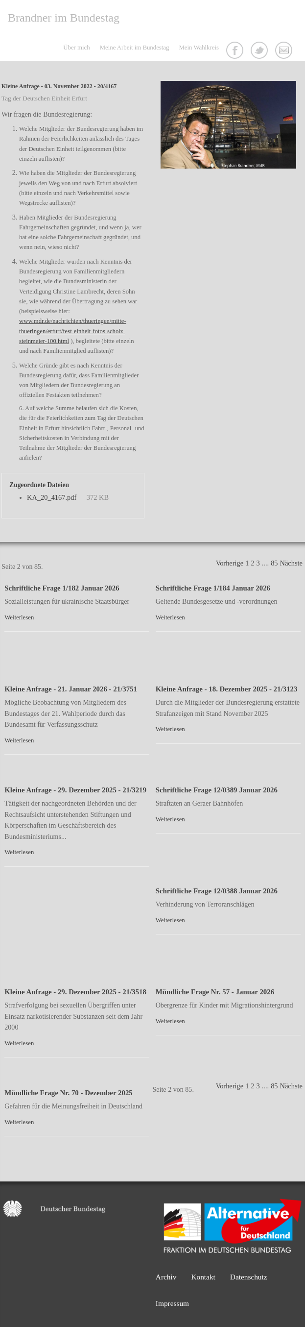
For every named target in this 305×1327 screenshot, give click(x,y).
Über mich (76, 47)
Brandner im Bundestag (63, 17)
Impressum (172, 1303)
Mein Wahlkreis (199, 47)
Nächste (291, 563)
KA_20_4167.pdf (51, 497)
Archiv (166, 1277)
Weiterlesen (19, 617)
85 (274, 563)
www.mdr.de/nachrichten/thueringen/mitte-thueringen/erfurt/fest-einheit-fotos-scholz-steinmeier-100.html (72, 331)
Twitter (260, 51)
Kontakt (285, 51)
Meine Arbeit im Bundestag (134, 47)
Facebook (236, 51)
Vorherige (229, 563)
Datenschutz (248, 1277)
